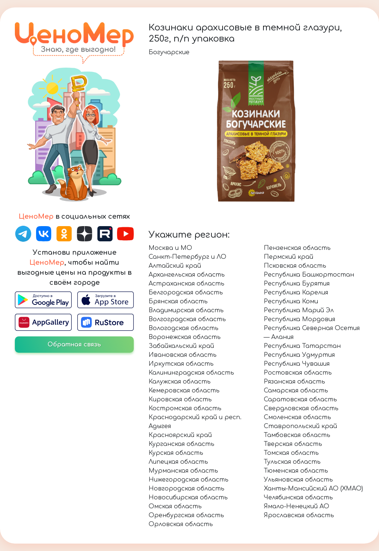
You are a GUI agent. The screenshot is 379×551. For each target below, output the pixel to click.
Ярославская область (299, 515)
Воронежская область (185, 337)
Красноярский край (180, 435)
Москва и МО (170, 248)
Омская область (175, 506)
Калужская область (180, 381)
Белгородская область (186, 292)
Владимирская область (186, 310)
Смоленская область (297, 417)
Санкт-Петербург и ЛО (187, 257)
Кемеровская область (184, 390)
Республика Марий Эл (299, 310)
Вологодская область (183, 328)
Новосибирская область (188, 497)
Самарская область (296, 390)
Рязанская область (294, 381)
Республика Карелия (296, 292)
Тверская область (293, 444)
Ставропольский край (300, 426)
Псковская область (295, 266)
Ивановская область (183, 355)
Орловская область (181, 524)
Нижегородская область (189, 479)
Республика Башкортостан (309, 274)
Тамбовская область (297, 435)
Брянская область (178, 301)
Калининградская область (191, 372)
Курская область (176, 453)
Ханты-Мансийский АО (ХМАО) (313, 488)
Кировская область (180, 399)
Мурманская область (183, 470)
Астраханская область (186, 283)
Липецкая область (178, 462)
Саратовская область (300, 399)
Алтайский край (175, 266)
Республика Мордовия (299, 319)
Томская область (291, 453)
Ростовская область (298, 372)
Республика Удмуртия (299, 355)
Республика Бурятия (297, 283)
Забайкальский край (181, 346)
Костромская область (185, 408)
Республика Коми (291, 301)
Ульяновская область (298, 479)
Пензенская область (297, 248)
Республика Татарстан (302, 346)
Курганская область (181, 444)
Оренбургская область (186, 515)
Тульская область (292, 462)
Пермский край (288, 257)
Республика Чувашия (297, 364)
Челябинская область (298, 497)
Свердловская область (301, 408)
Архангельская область (187, 274)
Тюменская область (296, 470)
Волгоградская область (187, 319)
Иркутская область (181, 364)
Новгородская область (186, 488)
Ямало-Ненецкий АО (296, 506)
